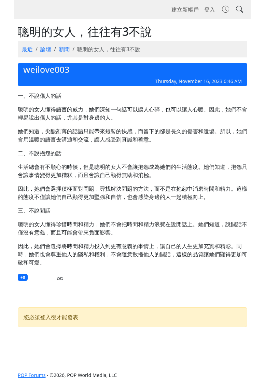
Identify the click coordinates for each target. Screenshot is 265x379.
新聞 (64, 49)
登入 (209, 9)
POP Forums (31, 375)
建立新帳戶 (185, 9)
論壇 (45, 49)
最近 (27, 49)
